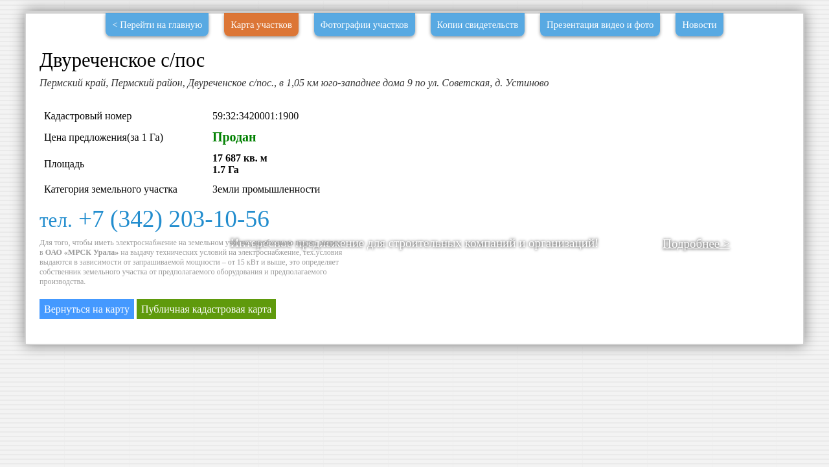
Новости (699, 24)
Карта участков (261, 24)
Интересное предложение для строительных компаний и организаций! (415, 243)
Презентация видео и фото (600, 24)
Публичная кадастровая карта (206, 309)
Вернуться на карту (87, 309)
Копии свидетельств (478, 24)
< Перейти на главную (157, 24)
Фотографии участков (365, 24)
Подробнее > (696, 243)
